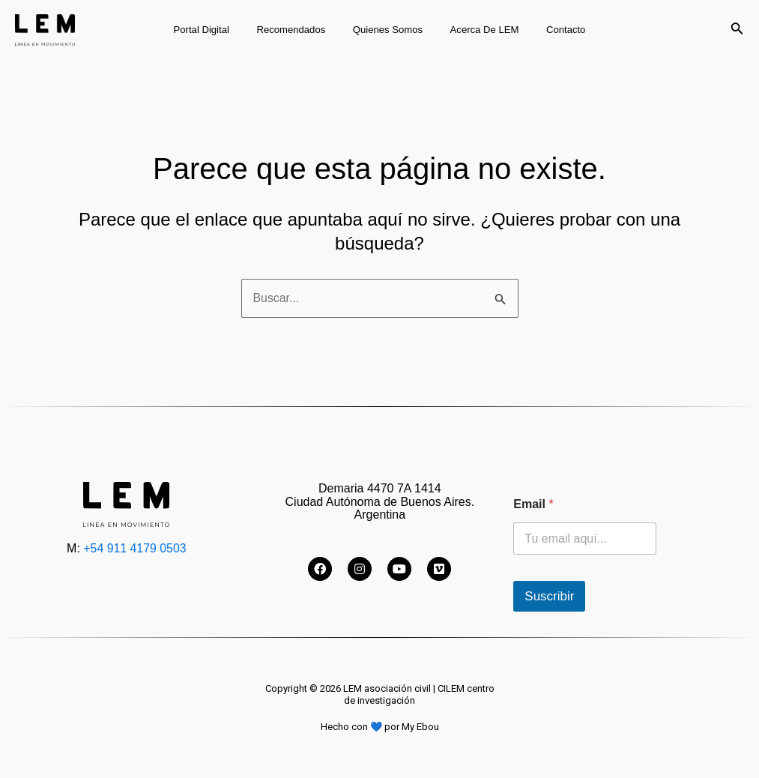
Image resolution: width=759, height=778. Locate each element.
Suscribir (549, 596)
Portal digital (216, 29)
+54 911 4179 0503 (135, 548)
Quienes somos (388, 29)
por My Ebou (411, 726)
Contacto (549, 29)
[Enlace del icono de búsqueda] (737, 30)
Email (533, 504)
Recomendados (298, 29)
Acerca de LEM (476, 29)
